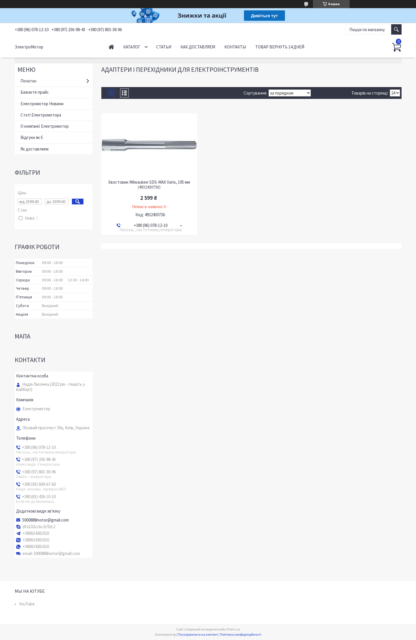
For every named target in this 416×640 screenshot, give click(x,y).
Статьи (163, 47)
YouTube (27, 604)
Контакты (235, 47)
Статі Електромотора (40, 115)
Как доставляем (197, 47)
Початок (28, 81)
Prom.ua (233, 629)
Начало (111, 47)
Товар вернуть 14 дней (279, 47)
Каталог (131, 47)
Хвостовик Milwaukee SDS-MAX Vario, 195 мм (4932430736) (149, 185)
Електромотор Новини (42, 103)
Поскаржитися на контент (198, 634)
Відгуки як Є (31, 137)
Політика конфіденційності (240, 634)
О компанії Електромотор (44, 126)
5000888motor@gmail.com (45, 520)
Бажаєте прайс (34, 92)
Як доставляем (34, 149)
